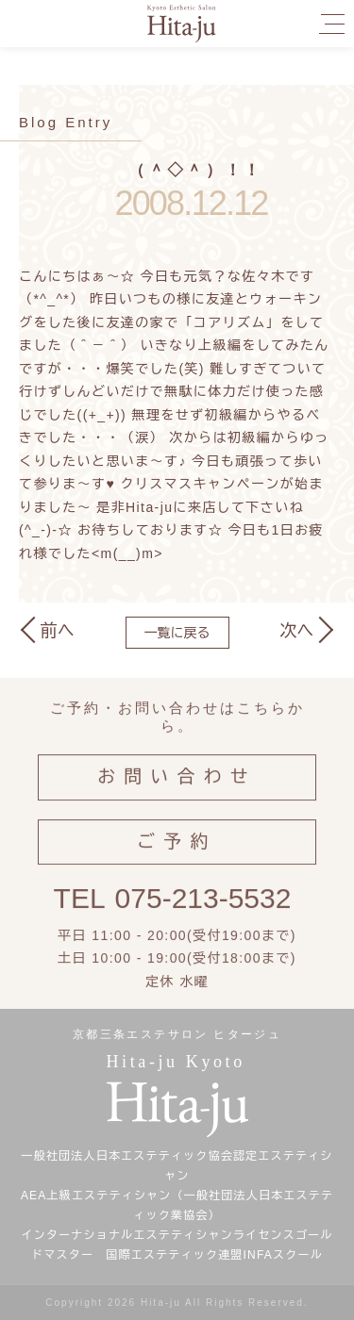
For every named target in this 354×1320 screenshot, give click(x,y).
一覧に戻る (177, 632)
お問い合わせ (177, 786)
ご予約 (176, 851)
